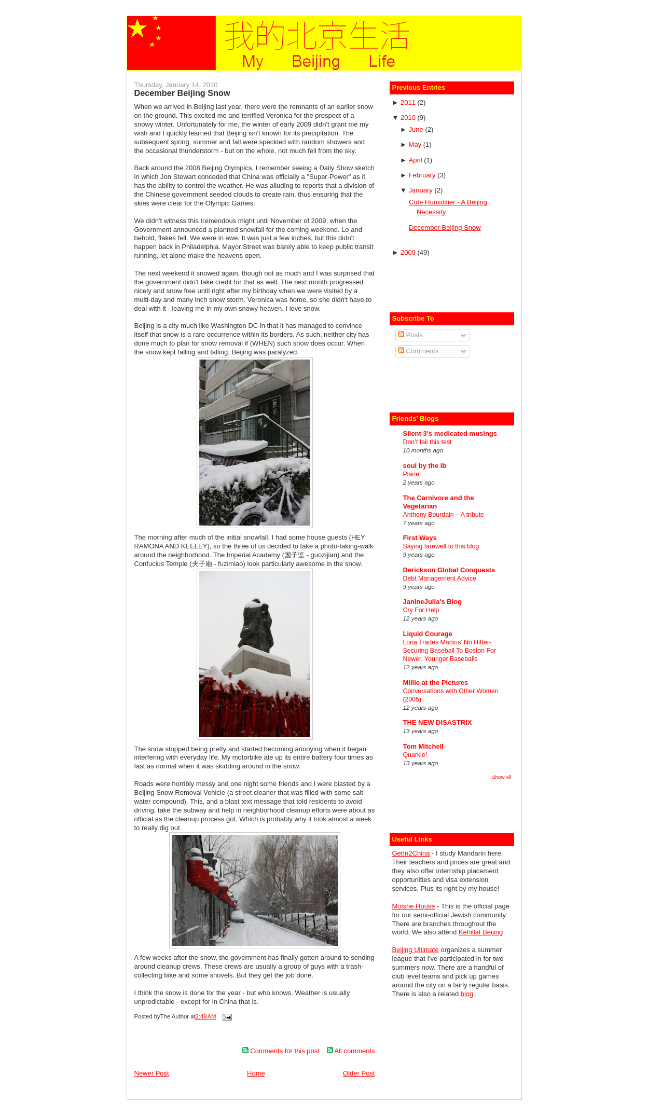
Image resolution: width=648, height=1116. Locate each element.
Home (256, 1073)
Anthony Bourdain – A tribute (443, 514)
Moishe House (413, 906)
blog (467, 994)
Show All (501, 777)
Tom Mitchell (423, 746)
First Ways (420, 538)
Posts (410, 335)
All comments (351, 1051)
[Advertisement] (453, 283)
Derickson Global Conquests (449, 570)
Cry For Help (421, 610)
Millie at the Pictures (435, 682)
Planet (412, 474)
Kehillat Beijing (481, 932)
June (417, 129)
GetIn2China (411, 853)
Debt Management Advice (439, 578)
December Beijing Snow (182, 93)
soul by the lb (425, 466)
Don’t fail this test (427, 442)
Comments (418, 351)
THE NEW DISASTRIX (437, 722)
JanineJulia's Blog (432, 601)
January (422, 190)
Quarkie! (415, 755)
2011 (409, 102)
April (416, 160)
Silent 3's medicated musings (450, 433)
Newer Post (151, 1073)
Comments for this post (281, 1051)
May (416, 144)
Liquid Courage (427, 634)
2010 (409, 117)
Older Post (359, 1073)
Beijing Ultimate (415, 950)
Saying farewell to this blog (441, 546)
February (423, 175)
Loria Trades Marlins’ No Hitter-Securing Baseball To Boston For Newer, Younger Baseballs (450, 651)
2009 (409, 252)
